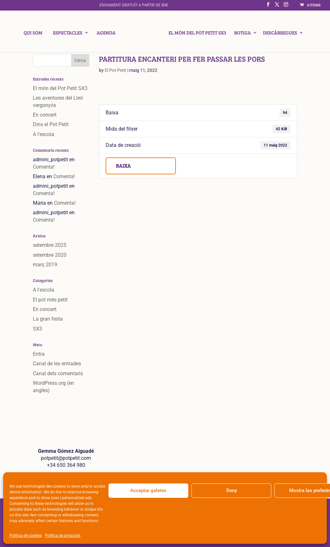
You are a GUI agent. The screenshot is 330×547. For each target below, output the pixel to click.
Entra (39, 354)
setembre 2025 (49, 245)
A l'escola (43, 290)
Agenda (108, 33)
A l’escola (43, 134)
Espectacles (69, 33)
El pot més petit (50, 300)
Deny (231, 490)
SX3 (37, 329)
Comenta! (44, 167)
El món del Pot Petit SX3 (195, 33)
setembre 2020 (49, 255)
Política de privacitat (62, 535)
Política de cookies (26, 535)
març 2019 (45, 265)
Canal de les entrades (57, 364)
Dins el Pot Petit (51, 124)
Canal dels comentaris (58, 373)
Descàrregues (278, 33)
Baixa (123, 165)
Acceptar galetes (148, 490)
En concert (44, 115)
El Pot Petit (115, 70)
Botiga (240, 33)
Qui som (35, 33)
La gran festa (48, 319)
